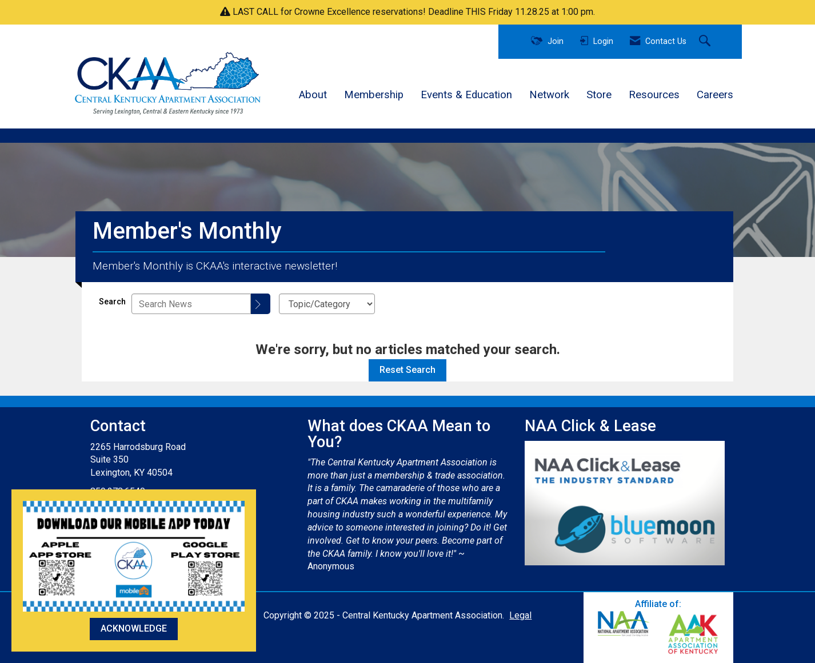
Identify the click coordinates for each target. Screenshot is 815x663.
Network (549, 95)
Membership (373, 95)
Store (599, 95)
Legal (520, 615)
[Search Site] (706, 41)
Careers (715, 95)
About (313, 95)
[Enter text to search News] (191, 304)
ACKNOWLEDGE (134, 628)
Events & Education (466, 95)
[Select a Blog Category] (327, 304)
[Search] (260, 304)
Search (112, 302)
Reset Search (407, 369)
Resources (654, 95)
